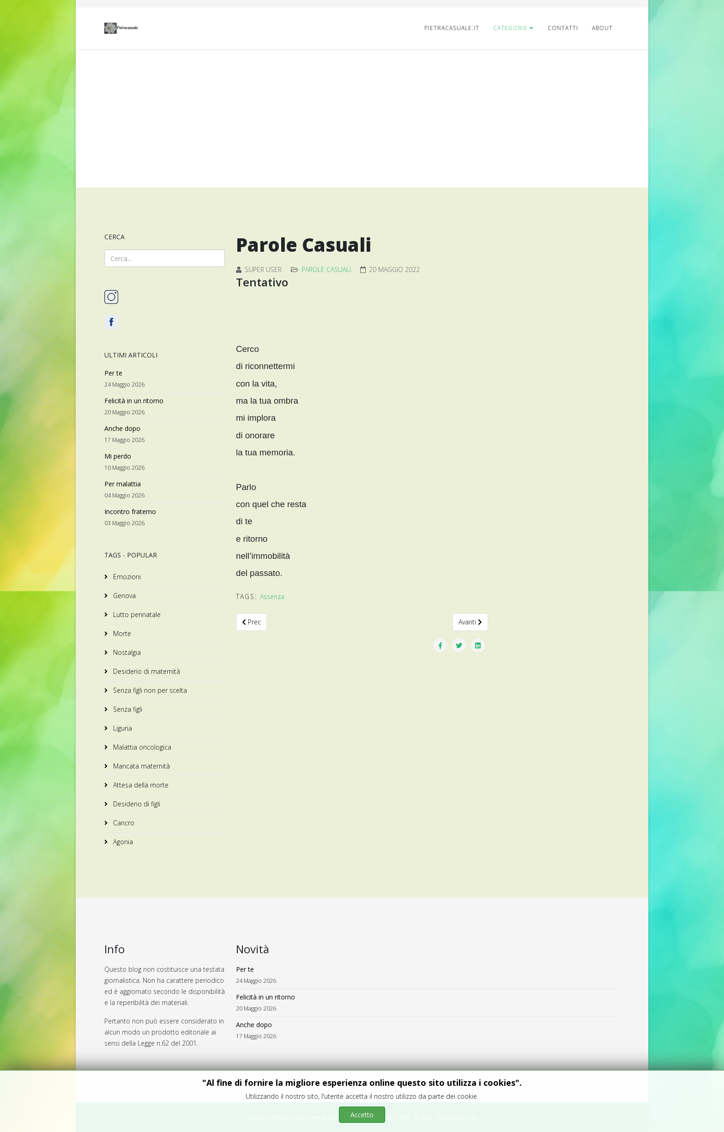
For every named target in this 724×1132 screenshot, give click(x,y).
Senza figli (126, 709)
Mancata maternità (140, 766)
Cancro (122, 822)
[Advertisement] (362, 118)
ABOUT (602, 28)
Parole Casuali (326, 269)
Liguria (121, 728)
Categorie (510, 28)
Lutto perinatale (136, 614)
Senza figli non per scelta (149, 690)
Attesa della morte (140, 785)
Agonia (122, 841)
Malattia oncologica (141, 747)
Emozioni (126, 576)
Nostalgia (126, 652)
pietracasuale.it (451, 28)
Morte (121, 633)
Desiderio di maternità (145, 671)
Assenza (272, 596)
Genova (123, 595)
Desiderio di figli (135, 803)
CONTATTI (563, 28)
